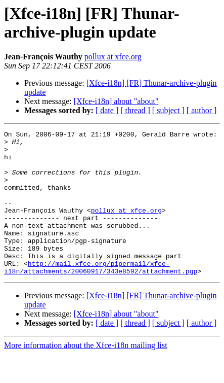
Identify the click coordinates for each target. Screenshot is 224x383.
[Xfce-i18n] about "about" (116, 101)
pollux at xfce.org (113, 56)
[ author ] (202, 110)
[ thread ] (135, 110)
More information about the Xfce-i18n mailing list (85, 374)
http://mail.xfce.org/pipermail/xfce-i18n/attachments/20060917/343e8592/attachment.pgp (100, 295)
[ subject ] (168, 110)
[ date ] (107, 110)
